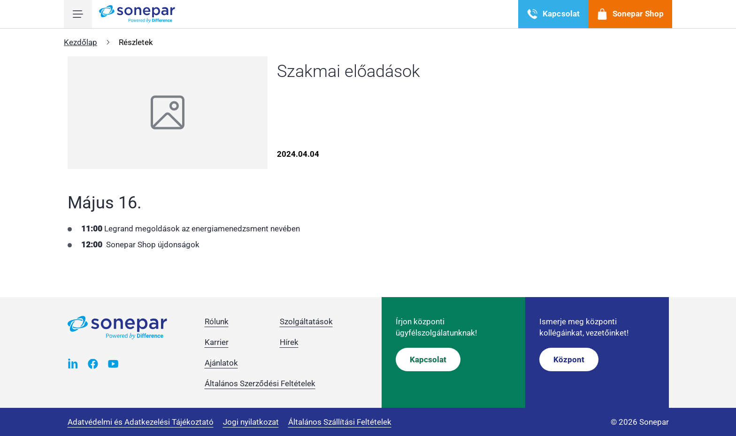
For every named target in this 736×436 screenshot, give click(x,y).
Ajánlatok (221, 362)
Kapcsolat (428, 359)
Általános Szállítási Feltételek (339, 422)
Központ (568, 359)
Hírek (289, 342)
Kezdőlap (80, 42)
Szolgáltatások (306, 321)
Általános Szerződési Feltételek (260, 383)
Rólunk (217, 321)
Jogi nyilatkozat (251, 422)
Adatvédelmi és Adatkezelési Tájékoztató (141, 422)
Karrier (217, 342)
